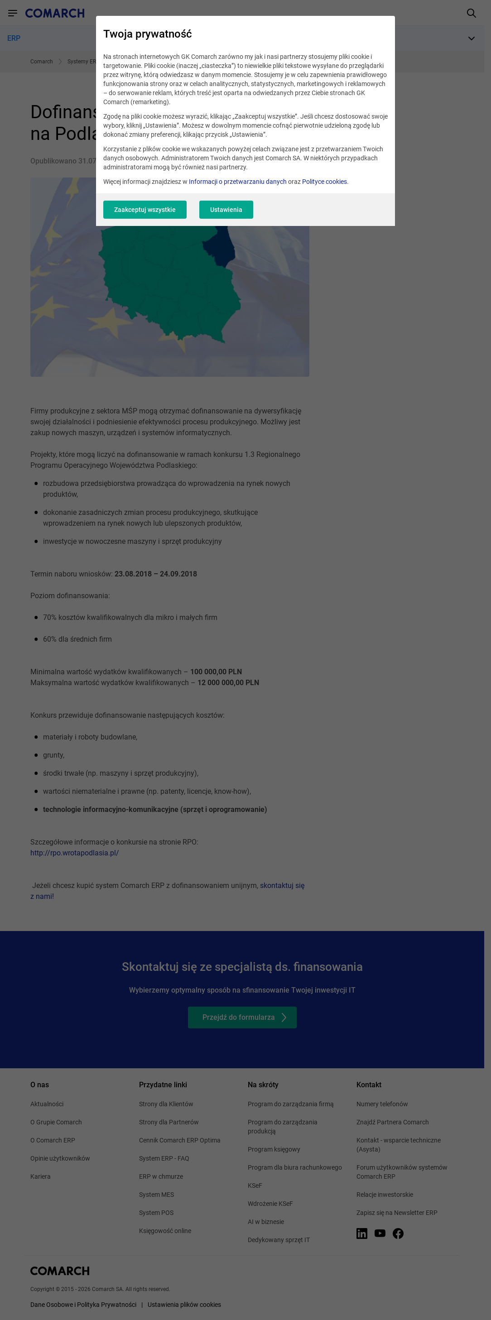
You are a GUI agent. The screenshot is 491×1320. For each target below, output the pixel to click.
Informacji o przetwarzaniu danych (238, 181)
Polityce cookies (324, 181)
